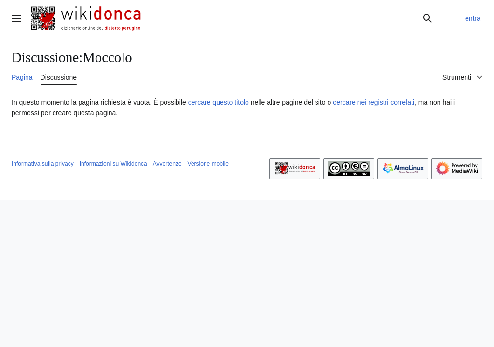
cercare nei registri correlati (373, 102)
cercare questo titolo (218, 102)
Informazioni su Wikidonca (113, 163)
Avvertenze (167, 163)
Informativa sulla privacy (43, 163)
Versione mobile (208, 163)
